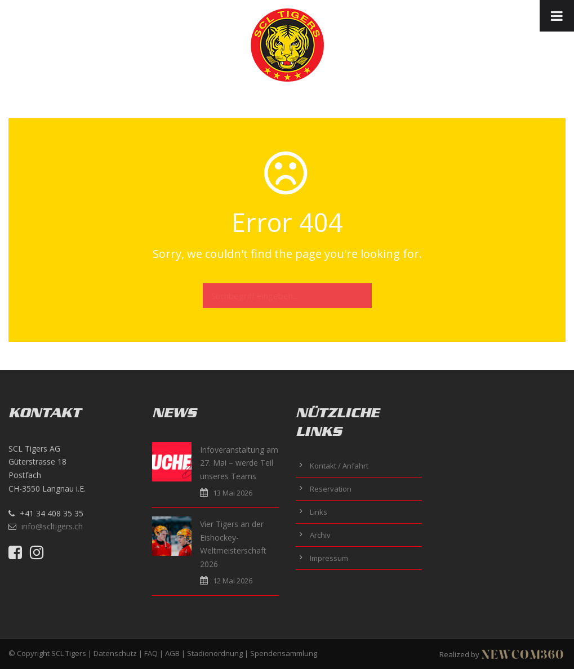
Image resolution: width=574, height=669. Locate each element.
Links (318, 512)
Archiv (320, 535)
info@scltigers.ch (52, 526)
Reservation (330, 489)
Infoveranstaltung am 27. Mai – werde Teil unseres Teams (239, 463)
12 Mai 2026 (232, 581)
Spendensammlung (283, 653)
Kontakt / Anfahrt (339, 466)
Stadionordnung (215, 653)
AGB (172, 653)
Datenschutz (115, 653)
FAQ (151, 653)
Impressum (329, 558)
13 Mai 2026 (232, 493)
